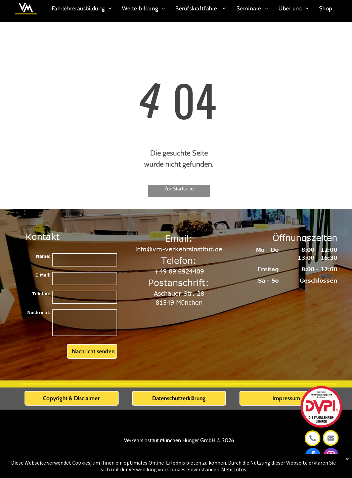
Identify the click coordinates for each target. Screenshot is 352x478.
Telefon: (41, 293)
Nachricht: (39, 312)
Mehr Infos (233, 469)
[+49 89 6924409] (312, 443)
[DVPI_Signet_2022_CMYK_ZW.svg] (321, 431)
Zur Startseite (179, 188)
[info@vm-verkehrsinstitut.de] (330, 442)
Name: (43, 256)
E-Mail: (43, 275)
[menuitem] (82, 8)
